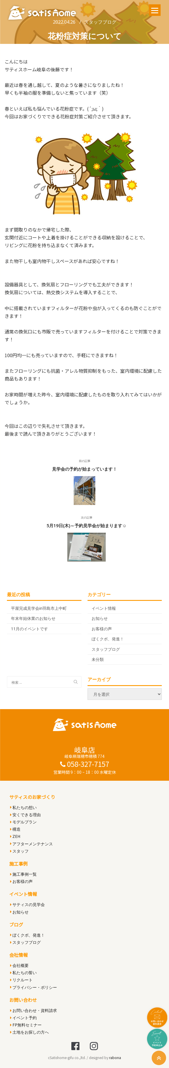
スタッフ (19, 851)
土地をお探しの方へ (29, 1032)
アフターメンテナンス (31, 844)
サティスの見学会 (27, 904)
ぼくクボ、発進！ (108, 639)
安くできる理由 (25, 814)
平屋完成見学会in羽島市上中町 (39, 608)
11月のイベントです (29, 628)
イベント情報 (104, 608)
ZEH (15, 836)
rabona (115, 1057)
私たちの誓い (23, 972)
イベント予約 (23, 1017)
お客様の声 (102, 628)
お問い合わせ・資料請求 (33, 1010)
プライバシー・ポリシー (33, 987)
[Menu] (155, 10)
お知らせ (100, 618)
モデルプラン (23, 822)
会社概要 (19, 965)
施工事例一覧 (23, 874)
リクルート (21, 980)
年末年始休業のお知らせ (33, 618)
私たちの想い (23, 807)
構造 (15, 829)
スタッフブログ (100, 22)
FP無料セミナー (26, 1025)
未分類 (98, 659)
